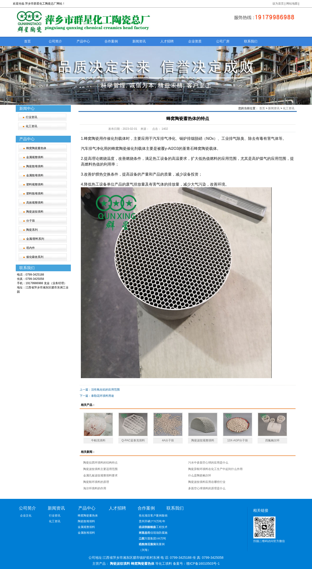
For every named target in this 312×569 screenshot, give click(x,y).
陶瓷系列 (32, 229)
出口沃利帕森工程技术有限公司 (153, 527)
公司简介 (55, 41)
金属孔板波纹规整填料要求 (100, 475)
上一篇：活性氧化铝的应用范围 (100, 389)
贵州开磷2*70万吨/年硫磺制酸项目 (152, 522)
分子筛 (30, 220)
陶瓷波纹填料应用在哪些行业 (206, 482)
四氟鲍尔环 (272, 440)
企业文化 (25, 515)
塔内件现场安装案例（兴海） (152, 545)
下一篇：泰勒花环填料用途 (97, 395)
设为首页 (278, 3)
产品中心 (83, 41)
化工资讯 (31, 126)
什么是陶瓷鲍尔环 (199, 475)
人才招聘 (167, 41)
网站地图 (292, 3)
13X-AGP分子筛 (237, 440)
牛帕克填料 (98, 440)
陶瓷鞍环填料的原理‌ (96, 482)
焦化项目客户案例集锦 (153, 515)
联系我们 (250, 41)
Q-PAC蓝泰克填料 (133, 440)
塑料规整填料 (34, 184)
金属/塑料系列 (35, 238)
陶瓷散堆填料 (34, 166)
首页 (27, 41)
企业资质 (195, 41)
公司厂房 (222, 41)
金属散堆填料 (34, 175)
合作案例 (111, 41)
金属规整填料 (34, 157)
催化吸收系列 (34, 257)
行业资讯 (31, 117)
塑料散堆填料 (34, 193)
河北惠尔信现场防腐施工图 (153, 533)
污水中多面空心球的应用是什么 (208, 462)
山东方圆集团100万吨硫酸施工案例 (152, 539)
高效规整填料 (34, 202)
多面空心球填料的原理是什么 (206, 488)
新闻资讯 (139, 41)
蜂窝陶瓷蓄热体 (36, 148)
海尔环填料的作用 (94, 488)
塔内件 (30, 248)
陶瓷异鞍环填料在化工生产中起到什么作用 (215, 469)
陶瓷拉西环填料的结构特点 (100, 462)
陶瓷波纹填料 (34, 211)
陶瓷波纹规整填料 (202, 440)
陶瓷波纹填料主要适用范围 (100, 469)
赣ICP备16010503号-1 (203, 563)
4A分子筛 (168, 440)
